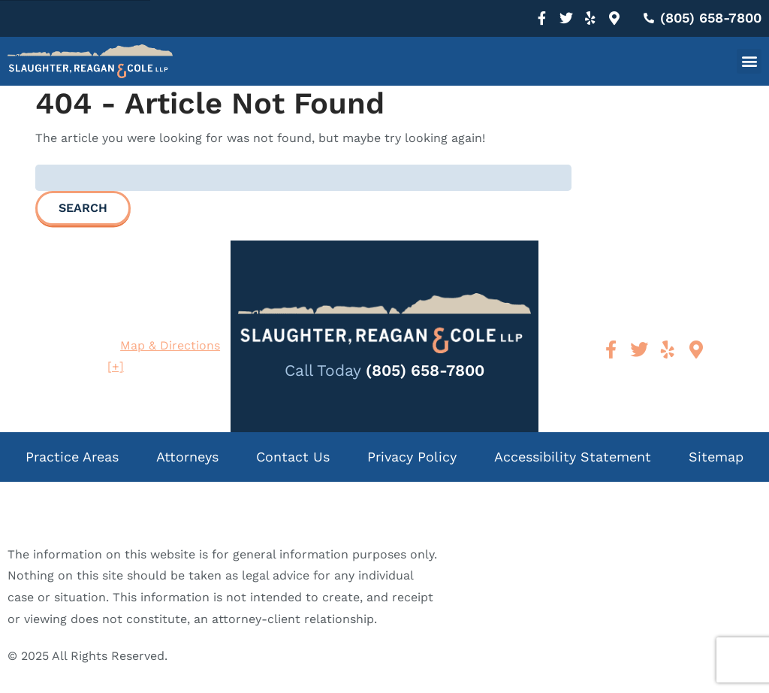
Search (83, 208)
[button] (749, 61)
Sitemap (716, 457)
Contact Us (293, 457)
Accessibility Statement (572, 457)
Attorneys (187, 457)
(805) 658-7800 (425, 370)
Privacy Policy (412, 457)
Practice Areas (72, 457)
